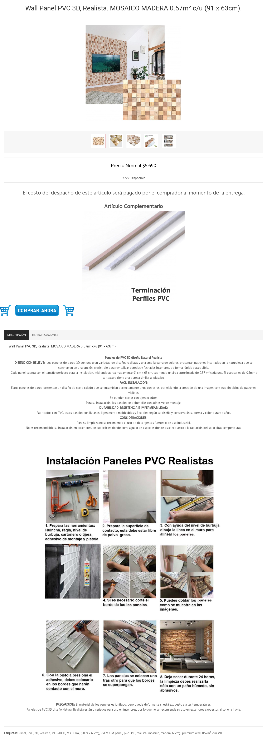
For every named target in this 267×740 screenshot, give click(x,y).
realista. (142, 733)
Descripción (16, 334)
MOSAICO (58, 733)
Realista (45, 733)
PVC (30, 733)
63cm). (176, 733)
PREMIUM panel (111, 733)
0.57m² (206, 733)
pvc (126, 733)
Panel (22, 733)
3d (132, 733)
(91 (220, 733)
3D (36, 733)
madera (166, 733)
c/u (214, 733)
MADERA (73, 733)
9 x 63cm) (92, 733)
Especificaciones (45, 334)
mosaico (153, 733)
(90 (83, 733)
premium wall (191, 733)
